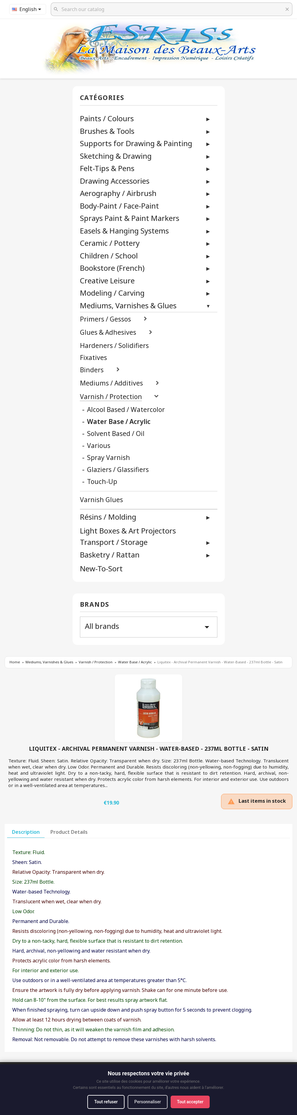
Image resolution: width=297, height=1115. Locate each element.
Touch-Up (102, 482)
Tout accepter (190, 1101)
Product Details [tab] (69, 832)
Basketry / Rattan (110, 555)
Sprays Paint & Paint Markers (129, 218)
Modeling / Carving (112, 293)
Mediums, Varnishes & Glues (128, 305)
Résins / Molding (108, 517)
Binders (92, 370)
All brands (148, 627)
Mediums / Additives (111, 383)
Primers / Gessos (105, 319)
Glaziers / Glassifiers (118, 470)
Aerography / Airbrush (118, 193)
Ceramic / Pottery (110, 243)
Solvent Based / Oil (116, 434)
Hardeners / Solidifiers (114, 346)
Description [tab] (26, 832)
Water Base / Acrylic (118, 422)
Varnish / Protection (111, 397)
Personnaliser (147, 1101)
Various (98, 446)
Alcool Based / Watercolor (126, 410)
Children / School (109, 255)
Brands (94, 605)
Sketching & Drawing (116, 156)
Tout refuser (105, 1101)
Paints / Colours (107, 118)
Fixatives (93, 358)
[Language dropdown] (27, 9)
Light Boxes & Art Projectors (128, 531)
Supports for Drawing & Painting (136, 143)
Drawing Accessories (114, 181)
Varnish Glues (101, 500)
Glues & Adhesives (108, 332)
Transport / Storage (114, 542)
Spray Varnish (108, 458)
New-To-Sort (101, 568)
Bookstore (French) (112, 268)
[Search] (171, 9)
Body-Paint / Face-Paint (119, 206)
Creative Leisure (107, 280)
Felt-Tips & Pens (107, 168)
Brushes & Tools (107, 131)
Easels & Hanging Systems (124, 231)
